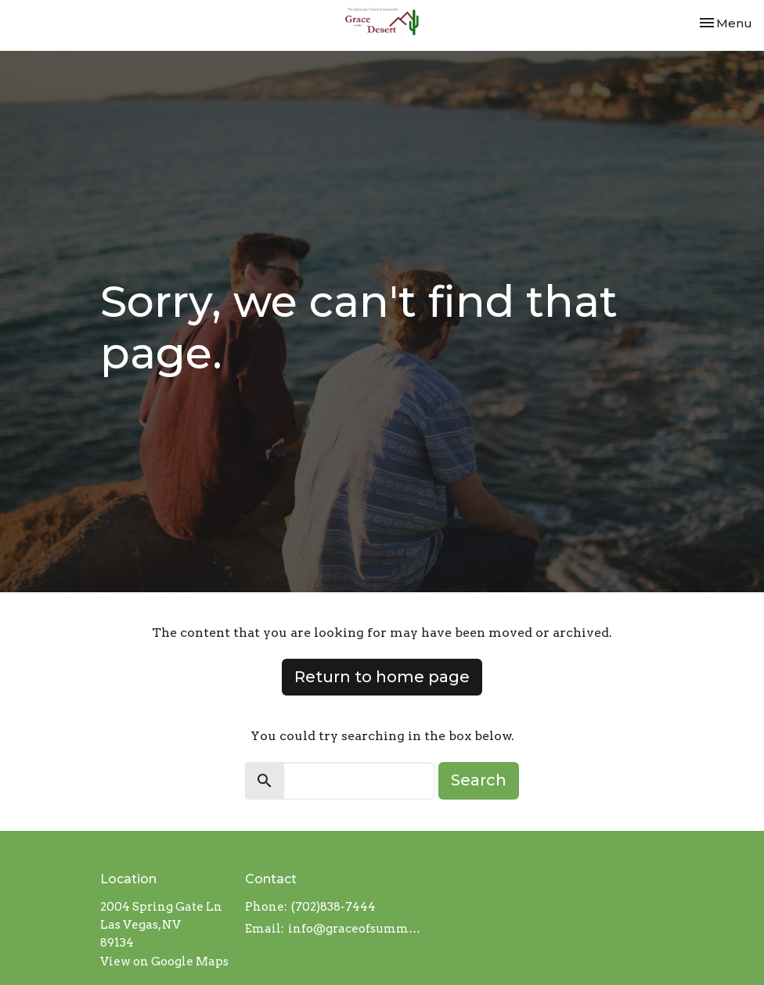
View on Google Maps (164, 961)
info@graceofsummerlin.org (355, 929)
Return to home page (382, 676)
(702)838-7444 (333, 907)
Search (478, 780)
